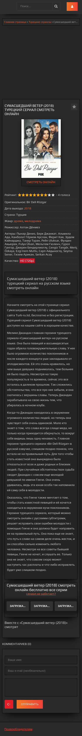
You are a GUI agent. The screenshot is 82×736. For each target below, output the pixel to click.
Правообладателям (18, 729)
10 (53, 195)
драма (18, 221)
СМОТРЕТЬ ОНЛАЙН (41, 182)
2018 (27, 208)
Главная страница (15, 21)
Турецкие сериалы (40, 21)
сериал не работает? (41, 593)
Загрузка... (18, 606)
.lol (7, 6)
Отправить (29, 704)
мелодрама (32, 221)
